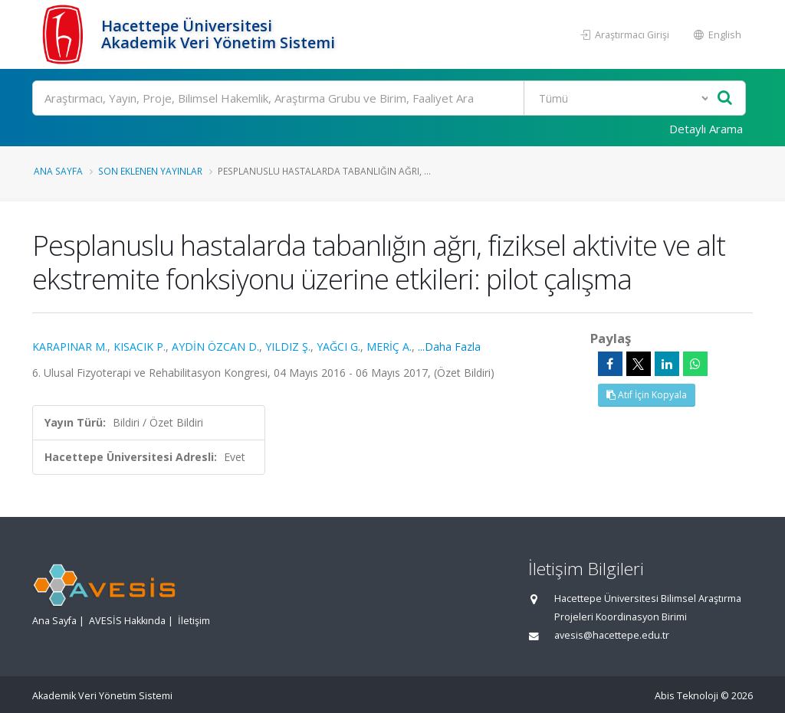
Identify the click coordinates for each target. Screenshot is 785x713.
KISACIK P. (139, 346)
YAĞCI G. (338, 346)
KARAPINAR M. (69, 346)
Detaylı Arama (706, 128)
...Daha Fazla (449, 346)
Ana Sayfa (58, 171)
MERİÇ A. (389, 346)
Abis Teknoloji (686, 695)
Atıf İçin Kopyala (646, 394)
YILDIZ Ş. (287, 346)
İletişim (194, 620)
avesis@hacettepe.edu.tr (611, 635)
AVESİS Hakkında (127, 620)
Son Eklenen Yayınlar (150, 171)
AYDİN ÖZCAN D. (215, 346)
